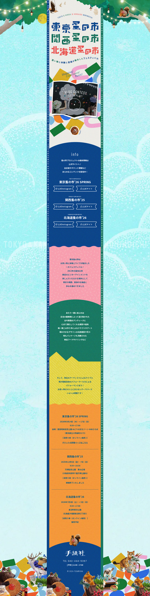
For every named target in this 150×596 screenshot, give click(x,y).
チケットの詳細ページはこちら (75, 442)
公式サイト (88, 188)
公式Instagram (65, 188)
